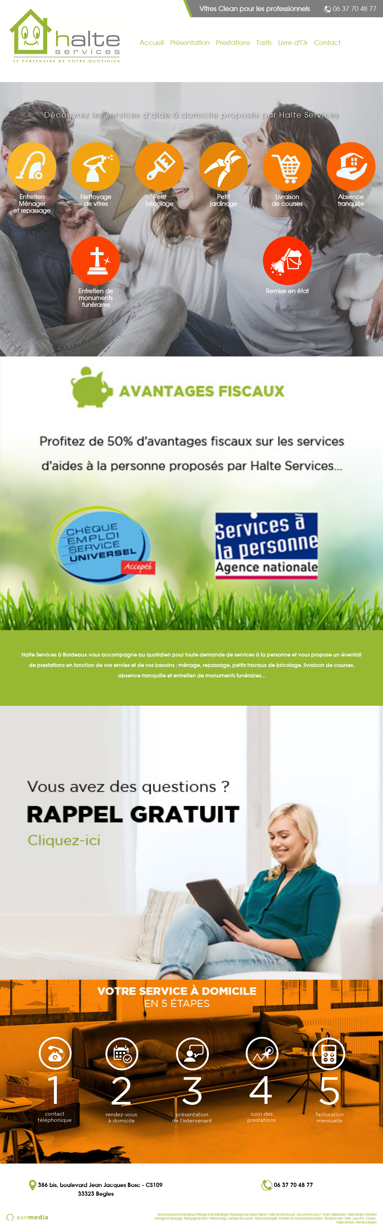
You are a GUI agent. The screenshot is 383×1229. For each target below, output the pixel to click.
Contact (327, 43)
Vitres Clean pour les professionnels (254, 9)
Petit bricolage (217, 1218)
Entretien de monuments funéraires (301, 1218)
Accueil (152, 43)
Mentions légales (366, 1222)
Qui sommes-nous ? (308, 1214)
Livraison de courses (240, 1218)
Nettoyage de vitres (196, 1218)
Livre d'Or (293, 43)
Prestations (233, 43)
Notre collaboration (334, 1214)
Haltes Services (345, 1222)
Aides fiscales (355, 1214)
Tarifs (264, 43)
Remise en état (333, 1218)
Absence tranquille (265, 1218)
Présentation (190, 43)
